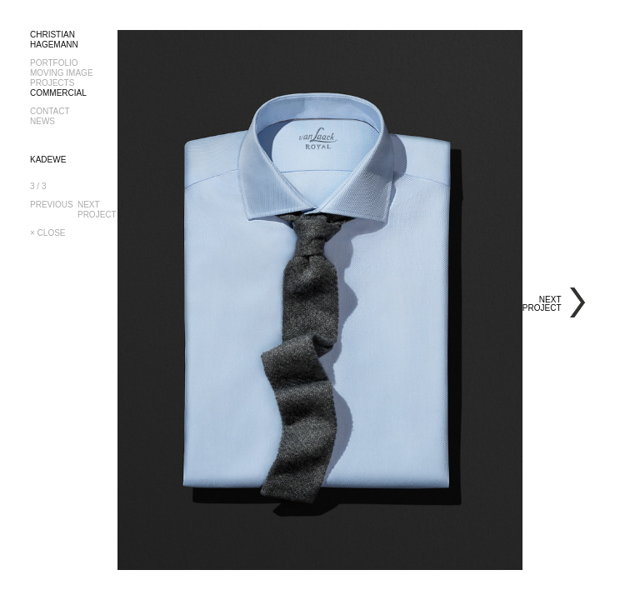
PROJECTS (52, 83)
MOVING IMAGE (61, 73)
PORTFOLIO (54, 63)
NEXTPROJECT (98, 209)
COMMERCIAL (58, 93)
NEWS (42, 121)
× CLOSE (48, 233)
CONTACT (50, 111)
